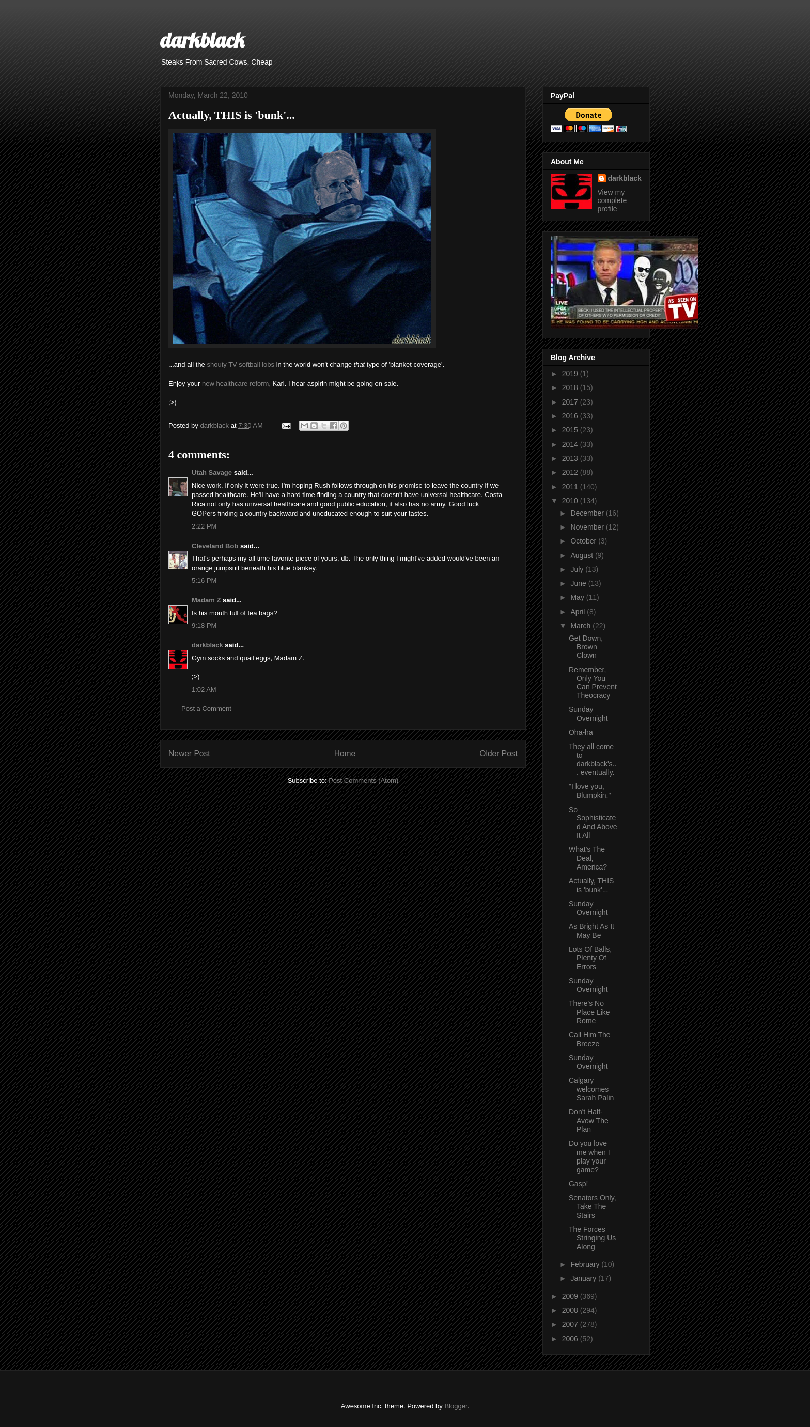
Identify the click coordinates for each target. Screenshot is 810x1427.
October (584, 541)
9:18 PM (204, 625)
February (585, 1264)
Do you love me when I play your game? (589, 1156)
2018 (571, 387)
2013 (571, 458)
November (587, 527)
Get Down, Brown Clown (586, 647)
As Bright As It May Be (591, 930)
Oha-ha (581, 732)
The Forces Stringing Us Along (592, 1238)
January (584, 1278)
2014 (571, 444)
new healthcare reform (235, 383)
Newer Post (189, 753)
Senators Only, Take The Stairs (592, 1206)
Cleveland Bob (215, 546)
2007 (571, 1324)
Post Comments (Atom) (363, 780)
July (577, 569)
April (578, 612)
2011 (571, 487)
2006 (571, 1339)
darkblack (202, 40)
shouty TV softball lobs (240, 364)
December (587, 513)
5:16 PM (204, 580)
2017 (571, 402)
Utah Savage (212, 472)
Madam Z (206, 600)
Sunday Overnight (588, 713)
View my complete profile (612, 200)
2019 (571, 373)
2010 (571, 501)
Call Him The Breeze (590, 1039)
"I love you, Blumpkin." (590, 790)
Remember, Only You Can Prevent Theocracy (593, 682)
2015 (571, 430)
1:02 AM (204, 689)
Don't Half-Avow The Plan (589, 1121)
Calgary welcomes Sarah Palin (591, 1089)
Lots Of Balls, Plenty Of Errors (590, 958)
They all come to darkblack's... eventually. (592, 759)
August (582, 555)
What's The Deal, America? (588, 858)
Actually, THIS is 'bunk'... (591, 885)
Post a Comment (206, 708)
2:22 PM (204, 526)
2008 (571, 1310)
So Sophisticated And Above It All (593, 822)
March (581, 626)
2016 (571, 416)
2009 (571, 1296)
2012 (571, 472)
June (579, 583)
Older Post (498, 753)
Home (345, 753)
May (578, 597)
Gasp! (578, 1184)
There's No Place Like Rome (589, 1012)
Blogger (455, 1406)
